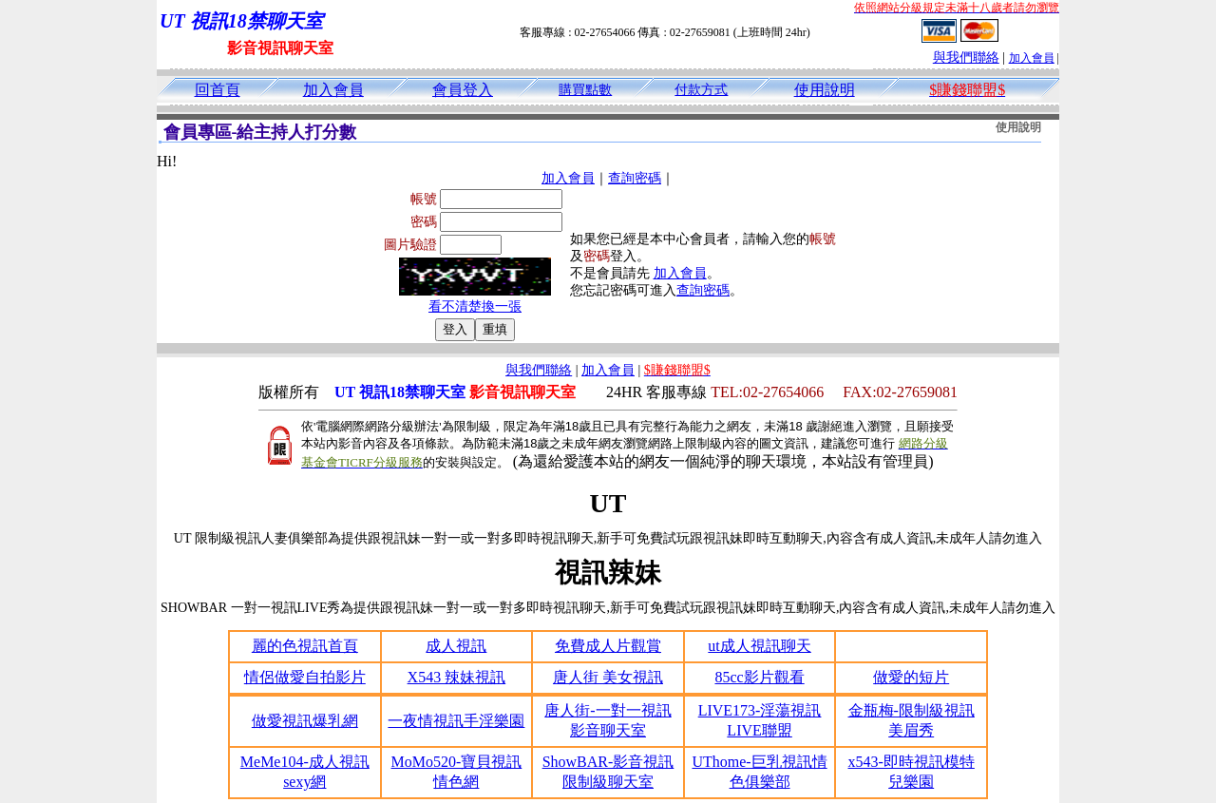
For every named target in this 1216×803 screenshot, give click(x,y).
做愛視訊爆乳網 (305, 721)
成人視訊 (456, 646)
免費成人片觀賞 (608, 646)
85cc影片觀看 (759, 677)
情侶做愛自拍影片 (305, 677)
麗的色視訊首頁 (305, 646)
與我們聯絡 (966, 57)
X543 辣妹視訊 (457, 677)
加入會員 (1031, 58)
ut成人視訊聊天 (759, 646)
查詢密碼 (634, 178)
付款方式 (701, 90)
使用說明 (824, 90)
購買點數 (585, 90)
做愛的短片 (911, 677)
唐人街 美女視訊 (608, 677)
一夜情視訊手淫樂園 (456, 721)
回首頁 (217, 90)
